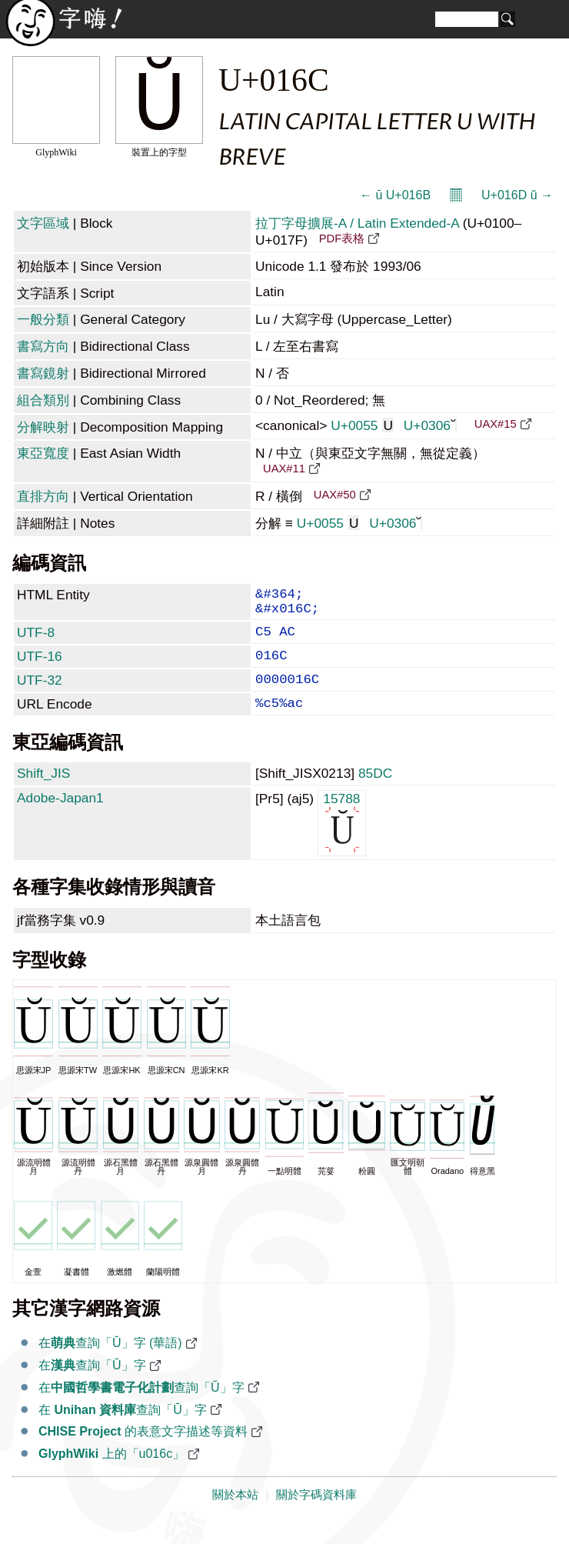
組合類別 (43, 400)
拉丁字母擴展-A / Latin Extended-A (357, 223)
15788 (341, 842)
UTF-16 (39, 667)
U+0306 (430, 425)
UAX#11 (284, 468)
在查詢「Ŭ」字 (92, 1385)
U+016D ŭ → (517, 195)
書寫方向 (43, 346)
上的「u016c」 (111, 1473)
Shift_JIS (43, 793)
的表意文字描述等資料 (143, 1451)
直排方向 (43, 496)
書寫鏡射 (43, 373)
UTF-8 (36, 640)
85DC (375, 793)
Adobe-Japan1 (60, 817)
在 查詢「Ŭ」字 (122, 1429)
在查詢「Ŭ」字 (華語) (110, 1362)
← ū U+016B (395, 195)
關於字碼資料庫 (316, 1515)
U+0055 (362, 425)
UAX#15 (495, 424)
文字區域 (43, 223)
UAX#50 (335, 495)
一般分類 (43, 319)
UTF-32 (39, 694)
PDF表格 (341, 238)
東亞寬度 (43, 453)
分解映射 (43, 427)
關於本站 (235, 1515)
